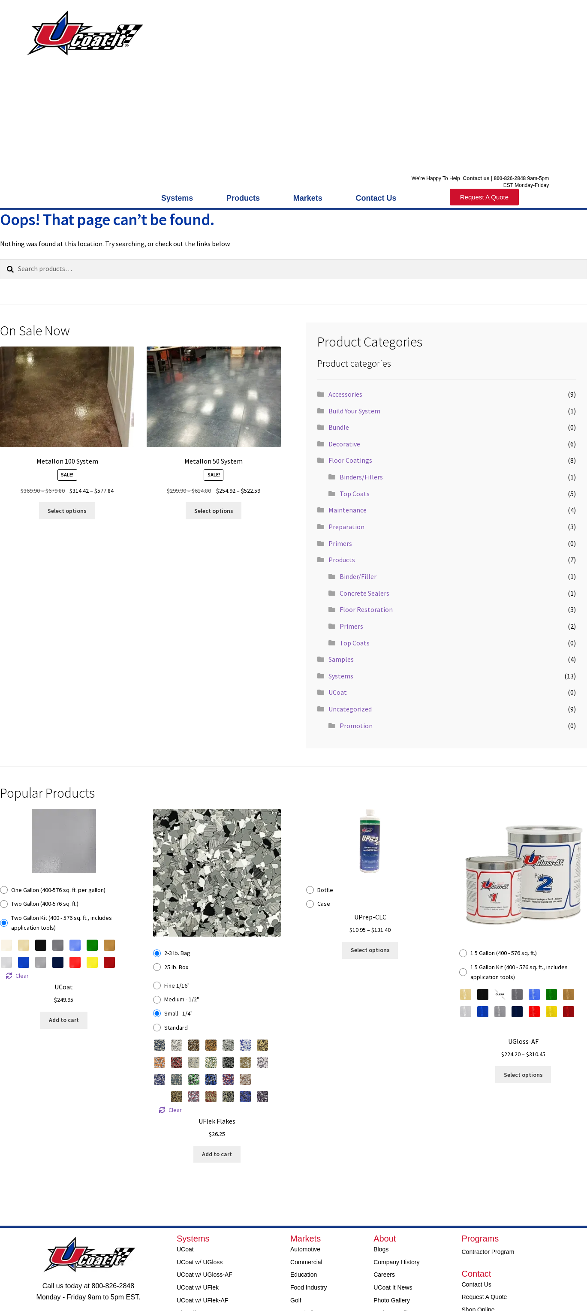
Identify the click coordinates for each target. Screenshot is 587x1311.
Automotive (305, 1249)
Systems (179, 198)
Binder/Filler (358, 576)
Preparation (346, 526)
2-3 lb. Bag (177, 953)
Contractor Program (488, 1251)
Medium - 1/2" (181, 999)
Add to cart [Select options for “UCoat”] (64, 1020)
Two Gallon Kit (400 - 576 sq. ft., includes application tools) (61, 922)
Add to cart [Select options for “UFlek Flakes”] (217, 1154)
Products (245, 198)
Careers (384, 1274)
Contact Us (375, 198)
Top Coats (355, 493)
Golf (295, 1300)
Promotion (356, 725)
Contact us (475, 178)
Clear (22, 975)
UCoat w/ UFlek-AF (203, 1300)
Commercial (306, 1262)
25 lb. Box (176, 967)
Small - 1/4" (178, 1013)
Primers (340, 543)
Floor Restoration (366, 609)
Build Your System (354, 411)
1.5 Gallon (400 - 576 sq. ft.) (503, 953)
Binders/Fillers (361, 477)
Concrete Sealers (364, 593)
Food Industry (308, 1287)
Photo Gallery (391, 1300)
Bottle (325, 890)
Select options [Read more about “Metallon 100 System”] (67, 511)
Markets (310, 198)
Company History (396, 1262)
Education (303, 1274)
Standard (176, 1027)
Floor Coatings (350, 460)
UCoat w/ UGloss (200, 1262)
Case (323, 903)
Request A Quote (484, 1296)
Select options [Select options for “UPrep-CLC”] (370, 950)
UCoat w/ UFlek (198, 1287)
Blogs (380, 1249)
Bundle (338, 427)
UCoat (337, 692)
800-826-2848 (510, 178)
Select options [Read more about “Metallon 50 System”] (213, 511)
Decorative (344, 444)
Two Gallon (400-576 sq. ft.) (44, 903)
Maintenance (347, 510)
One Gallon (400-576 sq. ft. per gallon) (58, 890)
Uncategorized (350, 709)
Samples (341, 659)
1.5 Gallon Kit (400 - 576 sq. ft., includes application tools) (519, 972)
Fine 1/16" (177, 985)
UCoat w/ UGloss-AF (204, 1274)
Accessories (345, 394)
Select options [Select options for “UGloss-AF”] (523, 1075)
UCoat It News (392, 1287)
